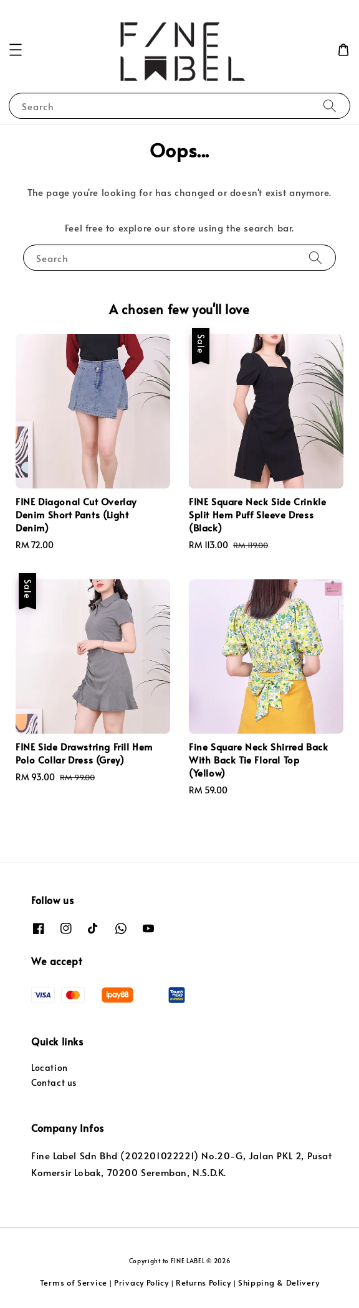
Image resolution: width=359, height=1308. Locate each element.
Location (49, 1067)
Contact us (54, 1082)
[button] (15, 49)
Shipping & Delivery (278, 1282)
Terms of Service (73, 1282)
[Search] (330, 105)
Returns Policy (203, 1282)
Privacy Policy (141, 1282)
